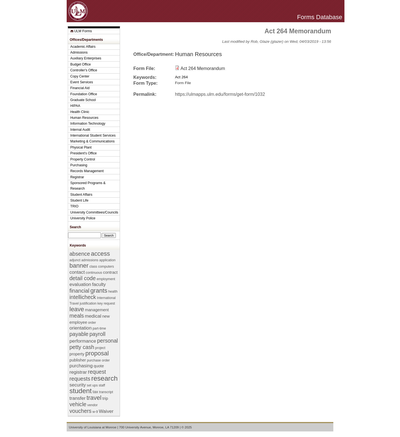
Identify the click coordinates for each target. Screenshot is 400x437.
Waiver (106, 411)
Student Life (79, 200)
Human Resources (198, 54)
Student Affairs (81, 195)
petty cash (81, 347)
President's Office (83, 153)
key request (106, 303)
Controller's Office (83, 70)
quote (99, 366)
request (97, 372)
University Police (82, 218)
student (80, 391)
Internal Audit (80, 130)
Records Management (87, 171)
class (93, 266)
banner (78, 265)
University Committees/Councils (94, 212)
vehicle (77, 404)
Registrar (77, 177)
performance (82, 341)
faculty (99, 284)
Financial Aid (79, 88)
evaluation (80, 284)
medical (93, 316)
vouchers (80, 411)
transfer (77, 398)
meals (76, 316)
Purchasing (78, 165)
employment (106, 279)
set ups (92, 385)
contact (77, 272)
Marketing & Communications (92, 141)
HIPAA (75, 106)
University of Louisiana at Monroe (92, 427)
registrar (78, 372)
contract (110, 272)
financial (79, 291)
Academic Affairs (83, 47)
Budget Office (80, 64)
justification (88, 303)
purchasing (81, 365)
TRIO (74, 206)
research (104, 378)
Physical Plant (81, 147)
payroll (97, 334)
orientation (80, 328)
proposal (97, 353)
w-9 (95, 412)
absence (79, 254)
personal (107, 341)
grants (98, 290)
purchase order (98, 360)
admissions (89, 260)
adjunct (74, 260)
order (92, 323)
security (77, 385)
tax (95, 392)
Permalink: (144, 94)
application (107, 260)
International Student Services (93, 135)
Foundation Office (83, 94)
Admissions (79, 52)
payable (78, 334)
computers (106, 266)
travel (93, 397)
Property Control (82, 159)
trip (105, 398)
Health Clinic (79, 112)
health (113, 291)
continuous (94, 273)
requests (79, 379)
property (76, 354)
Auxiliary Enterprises (85, 58)
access (100, 253)
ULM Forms (83, 31)
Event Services (81, 82)
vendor (92, 405)
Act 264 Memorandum (203, 68)
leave (76, 309)
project (100, 348)
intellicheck (82, 297)
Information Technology (87, 123)
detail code (82, 278)
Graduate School (83, 100)
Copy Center (79, 76)
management (97, 310)
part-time (99, 328)
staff (102, 385)
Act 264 (181, 77)
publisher (77, 360)
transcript (106, 392)
